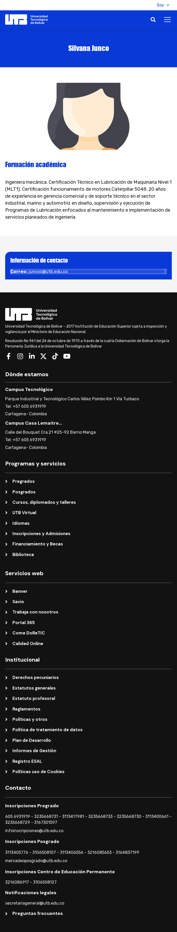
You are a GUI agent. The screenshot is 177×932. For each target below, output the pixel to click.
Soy (163, 5)
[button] (147, 5)
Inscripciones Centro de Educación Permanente (60, 872)
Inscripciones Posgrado (32, 841)
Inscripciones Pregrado (32, 806)
